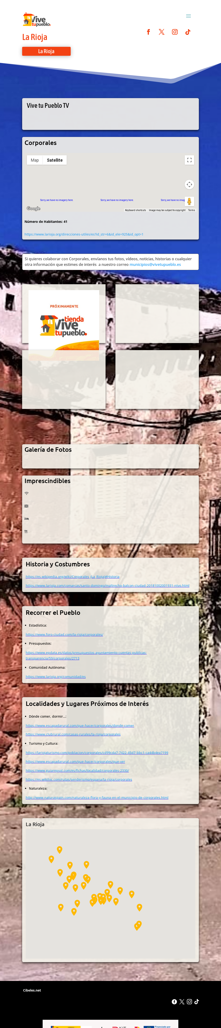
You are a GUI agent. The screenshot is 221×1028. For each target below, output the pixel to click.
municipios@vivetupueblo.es (155, 264)
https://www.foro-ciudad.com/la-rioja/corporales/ (64, 634)
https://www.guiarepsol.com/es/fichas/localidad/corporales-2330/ (77, 770)
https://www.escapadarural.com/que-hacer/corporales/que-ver (75, 761)
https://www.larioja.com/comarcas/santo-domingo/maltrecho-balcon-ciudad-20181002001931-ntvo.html (107, 585)
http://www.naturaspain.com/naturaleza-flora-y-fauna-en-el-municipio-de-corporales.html (97, 797)
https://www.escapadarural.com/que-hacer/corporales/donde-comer (80, 725)
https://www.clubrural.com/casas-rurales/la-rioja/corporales (73, 734)
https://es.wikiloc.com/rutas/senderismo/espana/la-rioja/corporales (79, 779)
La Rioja (34, 37)
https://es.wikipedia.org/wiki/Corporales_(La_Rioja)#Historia (72, 576)
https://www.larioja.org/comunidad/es (56, 676)
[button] (116, 902)
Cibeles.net (31, 990)
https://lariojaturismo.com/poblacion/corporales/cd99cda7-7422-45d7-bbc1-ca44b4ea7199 (97, 752)
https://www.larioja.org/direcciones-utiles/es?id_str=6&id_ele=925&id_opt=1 (84, 234)
